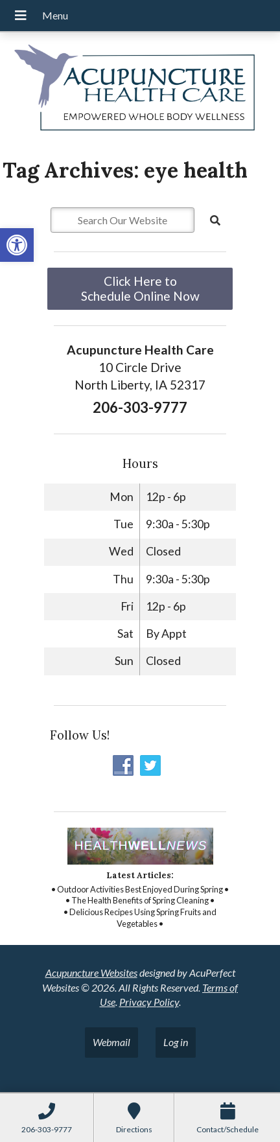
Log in (175, 1042)
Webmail (111, 1042)
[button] (17, 245)
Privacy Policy (149, 1002)
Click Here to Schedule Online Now (140, 288)
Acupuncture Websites (91, 972)
